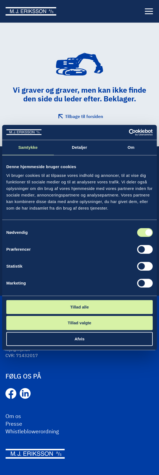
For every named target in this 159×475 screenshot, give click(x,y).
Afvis (80, 339)
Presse (13, 423)
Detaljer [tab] (79, 147)
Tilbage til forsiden (84, 116)
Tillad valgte (79, 322)
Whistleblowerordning (32, 431)
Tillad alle (79, 307)
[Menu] (149, 11)
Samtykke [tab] (28, 147)
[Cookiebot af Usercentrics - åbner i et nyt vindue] (129, 132)
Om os (13, 416)
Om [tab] (131, 147)
